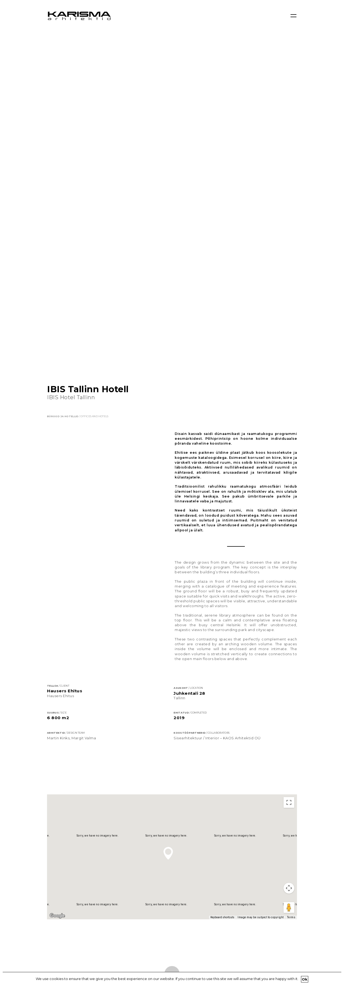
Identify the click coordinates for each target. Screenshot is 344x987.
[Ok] (337, 979)
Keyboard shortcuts (222, 603)
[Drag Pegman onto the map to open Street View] (289, 593)
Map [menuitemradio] (58, 488)
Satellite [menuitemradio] (82, 488)
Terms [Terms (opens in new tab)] (291, 603)
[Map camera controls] (289, 574)
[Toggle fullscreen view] (289, 488)
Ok (305, 979)
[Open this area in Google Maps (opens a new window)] (57, 601)
